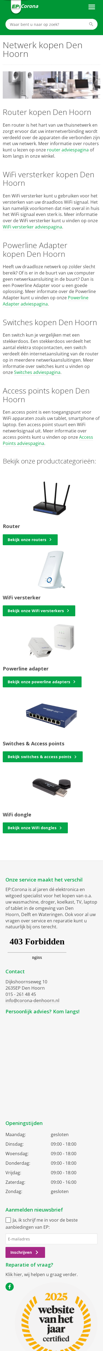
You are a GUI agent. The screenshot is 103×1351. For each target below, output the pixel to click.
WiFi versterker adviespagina (32, 227)
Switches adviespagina (37, 372)
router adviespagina (68, 150)
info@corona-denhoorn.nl (32, 1001)
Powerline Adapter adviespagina (45, 301)
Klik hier (13, 1274)
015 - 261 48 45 (20, 994)
